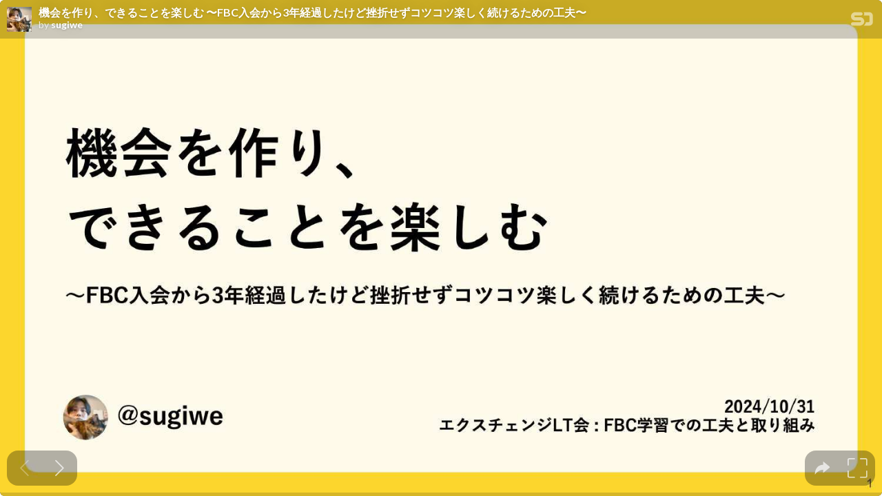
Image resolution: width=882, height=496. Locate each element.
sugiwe (67, 25)
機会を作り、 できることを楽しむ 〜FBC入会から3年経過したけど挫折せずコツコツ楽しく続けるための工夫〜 (312, 12)
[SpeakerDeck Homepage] (862, 21)
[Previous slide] (24, 468)
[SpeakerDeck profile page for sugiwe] (19, 20)
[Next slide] (59, 468)
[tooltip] (822, 468)
